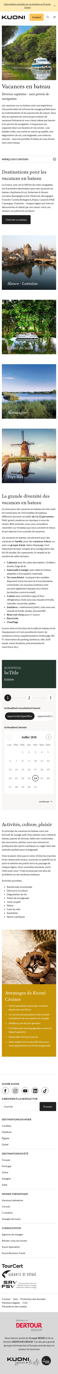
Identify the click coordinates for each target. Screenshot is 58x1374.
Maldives (7, 1131)
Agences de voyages (12, 1234)
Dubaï (5, 1144)
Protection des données (33, 1298)
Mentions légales (11, 1302)
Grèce (5, 1172)
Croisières (7, 1212)
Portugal (6, 1166)
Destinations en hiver (16, 1119)
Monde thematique (15, 1193)
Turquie (6, 1159)
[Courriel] (20, 1106)
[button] (48, 17)
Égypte (5, 1138)
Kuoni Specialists (11, 1246)
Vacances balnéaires (12, 1200)
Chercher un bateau (16, 219)
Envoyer (47, 1106)
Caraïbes (6, 1125)
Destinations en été (15, 1153)
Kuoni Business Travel (13, 1253)
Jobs (15, 1298)
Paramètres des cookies (14, 1306)
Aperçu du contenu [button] (15, 159)
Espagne (6, 1178)
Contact (36, 17)
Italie (4, 1184)
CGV (25, 1302)
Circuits (6, 1206)
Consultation (11, 1228)
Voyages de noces (11, 1218)
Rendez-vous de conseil (14, 1240)
